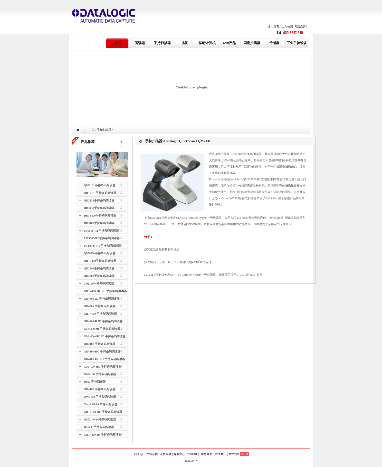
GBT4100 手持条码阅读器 (100, 313)
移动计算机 (207, 43)
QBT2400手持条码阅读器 (100, 261)
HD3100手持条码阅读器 (99, 223)
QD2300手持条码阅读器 (99, 276)
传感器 (274, 43)
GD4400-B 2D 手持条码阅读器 (103, 321)
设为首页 (273, 26)
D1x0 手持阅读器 (95, 381)
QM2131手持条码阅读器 (99, 185)
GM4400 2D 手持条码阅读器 (102, 329)
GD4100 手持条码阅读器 (99, 389)
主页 (92, 130)
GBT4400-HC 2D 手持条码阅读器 (105, 291)
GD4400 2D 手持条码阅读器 (102, 298)
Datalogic (139, 454)
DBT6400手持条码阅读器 (100, 215)
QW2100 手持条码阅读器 (100, 397)
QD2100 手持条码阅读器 (99, 344)
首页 (117, 43)
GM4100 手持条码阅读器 (100, 374)
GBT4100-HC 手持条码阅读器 (103, 412)
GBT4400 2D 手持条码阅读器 (102, 434)
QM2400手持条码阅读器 (99, 253)
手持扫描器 (162, 43)
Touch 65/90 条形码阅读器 (100, 404)
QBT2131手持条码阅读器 (100, 193)
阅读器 (140, 43)
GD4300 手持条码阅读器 (99, 306)
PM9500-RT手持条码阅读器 (102, 238)
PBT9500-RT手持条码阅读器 (102, 246)
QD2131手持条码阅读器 (99, 200)
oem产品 (229, 43)
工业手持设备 (296, 43)
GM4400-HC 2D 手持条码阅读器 (104, 336)
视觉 (184, 43)
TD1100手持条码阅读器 (99, 283)
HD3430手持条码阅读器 (99, 208)
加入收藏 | (288, 26)
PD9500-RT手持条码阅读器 (101, 230)
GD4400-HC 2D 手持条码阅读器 (104, 359)
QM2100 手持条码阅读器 (100, 419)
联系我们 (301, 26)
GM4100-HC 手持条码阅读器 (102, 366)
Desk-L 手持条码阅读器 (99, 427)
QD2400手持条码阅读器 (99, 268)
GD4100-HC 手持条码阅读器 (102, 351)
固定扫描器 (251, 43)
